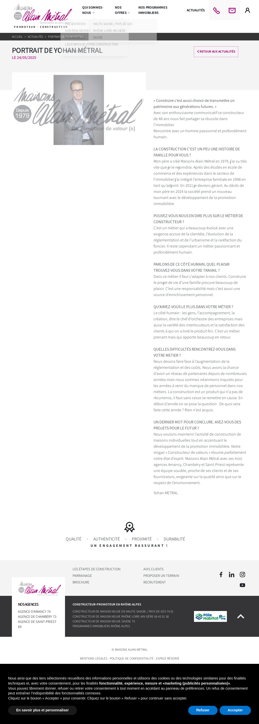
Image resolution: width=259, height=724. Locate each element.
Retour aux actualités (218, 51)
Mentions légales (93, 659)
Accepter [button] (235, 710)
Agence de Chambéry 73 (37, 616)
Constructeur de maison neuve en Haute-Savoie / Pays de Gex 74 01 (123, 611)
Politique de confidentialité (132, 659)
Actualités (36, 36)
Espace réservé (167, 659)
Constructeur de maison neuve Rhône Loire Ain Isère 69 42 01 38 (121, 616)
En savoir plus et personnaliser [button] (42, 710)
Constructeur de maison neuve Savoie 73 (104, 621)
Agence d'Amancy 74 (34, 611)
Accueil (17, 36)
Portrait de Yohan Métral (66, 36)
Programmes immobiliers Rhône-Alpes (101, 626)
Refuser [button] (202, 710)
